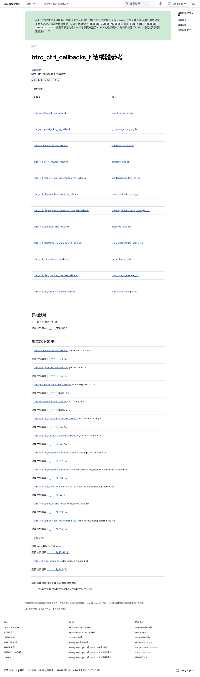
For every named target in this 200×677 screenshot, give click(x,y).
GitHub (7, 657)
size (114, 96)
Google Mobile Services (146, 647)
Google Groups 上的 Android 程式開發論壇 (90, 652)
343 (61, 444)
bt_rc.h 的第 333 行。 (59, 393)
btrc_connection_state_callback (51, 145)
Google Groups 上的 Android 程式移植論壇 (90, 657)
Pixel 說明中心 (141, 632)
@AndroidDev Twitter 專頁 (82, 632)
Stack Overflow (142, 652)
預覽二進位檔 (10, 642)
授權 (41, 670)
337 (61, 461)
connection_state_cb (123, 145)
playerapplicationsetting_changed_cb (131, 210)
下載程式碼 (9, 637)
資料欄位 (36, 70)
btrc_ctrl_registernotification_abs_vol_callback (58, 243)
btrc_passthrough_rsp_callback (50, 113)
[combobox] (139, 4)
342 (61, 427)
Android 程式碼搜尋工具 (56, 3)
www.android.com (144, 642)
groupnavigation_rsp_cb (124, 129)
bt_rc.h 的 (53, 359)
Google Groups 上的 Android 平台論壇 (88, 647)
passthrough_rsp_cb (122, 113)
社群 (22, 670)
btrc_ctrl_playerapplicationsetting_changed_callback (61, 210)
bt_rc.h (52, 80)
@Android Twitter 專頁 (80, 627)
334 (61, 359)
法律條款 (32, 670)
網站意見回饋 (63, 670)
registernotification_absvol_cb (127, 243)
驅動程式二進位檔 (12, 652)
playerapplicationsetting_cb (126, 194)
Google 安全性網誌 (78, 642)
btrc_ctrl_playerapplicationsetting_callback (56, 194)
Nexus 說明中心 (142, 637)
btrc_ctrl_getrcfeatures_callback (51, 161)
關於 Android (10, 670)
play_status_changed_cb (124, 291)
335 (61, 376)
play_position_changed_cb (125, 275)
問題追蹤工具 (141, 657)
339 (61, 512)
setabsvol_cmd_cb (121, 226)
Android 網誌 (75, 637)
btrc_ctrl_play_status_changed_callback (55, 291)
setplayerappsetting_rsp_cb (126, 178)
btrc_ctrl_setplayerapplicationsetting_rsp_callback (60, 178)
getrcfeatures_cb (121, 161)
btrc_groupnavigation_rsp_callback (52, 129)
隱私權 (50, 670)
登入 (194, 3)
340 (61, 495)
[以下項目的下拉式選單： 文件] (35, 3)
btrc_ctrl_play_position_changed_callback (56, 275)
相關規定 (8, 632)
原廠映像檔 (9, 647)
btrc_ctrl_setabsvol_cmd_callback (52, 226)
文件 (29, 3)
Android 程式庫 (11, 627)
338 (61, 478)
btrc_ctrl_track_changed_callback (51, 259)
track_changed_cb (121, 259)
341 (61, 569)
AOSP (34, 45)
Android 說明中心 (143, 627)
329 (63, 328)
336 (61, 529)
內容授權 (64, 603)
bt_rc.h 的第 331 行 (57, 552)
